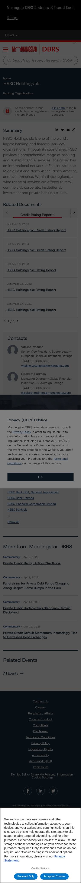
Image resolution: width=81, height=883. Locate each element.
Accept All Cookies (54, 876)
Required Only (25, 876)
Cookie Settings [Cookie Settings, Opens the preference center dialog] (40, 868)
